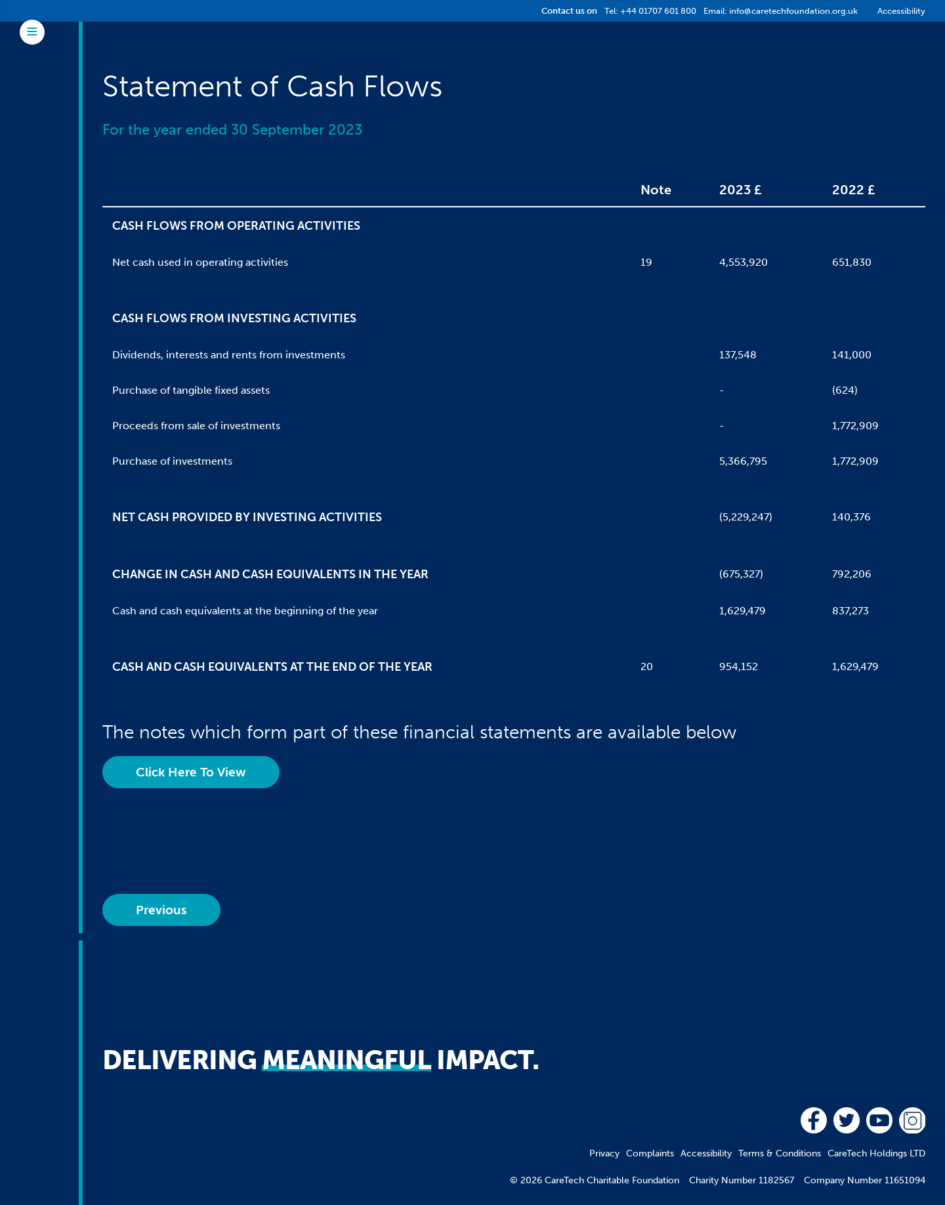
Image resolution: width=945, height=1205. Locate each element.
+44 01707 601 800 (658, 11)
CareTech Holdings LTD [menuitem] (876, 1153)
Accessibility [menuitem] (706, 1153)
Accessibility (901, 11)
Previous (161, 910)
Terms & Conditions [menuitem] (779, 1153)
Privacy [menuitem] (604, 1153)
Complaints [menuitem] (650, 1153)
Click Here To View (191, 772)
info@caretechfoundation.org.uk (793, 11)
